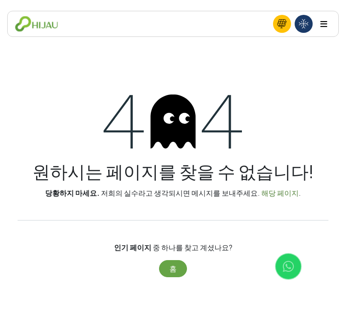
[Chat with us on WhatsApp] (288, 266)
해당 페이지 (280, 193)
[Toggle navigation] (323, 24)
